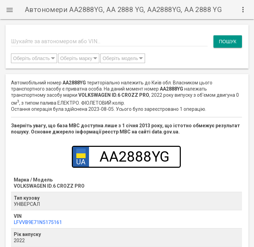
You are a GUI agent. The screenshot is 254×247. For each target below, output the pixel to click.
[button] (9, 9)
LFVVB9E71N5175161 (38, 222)
